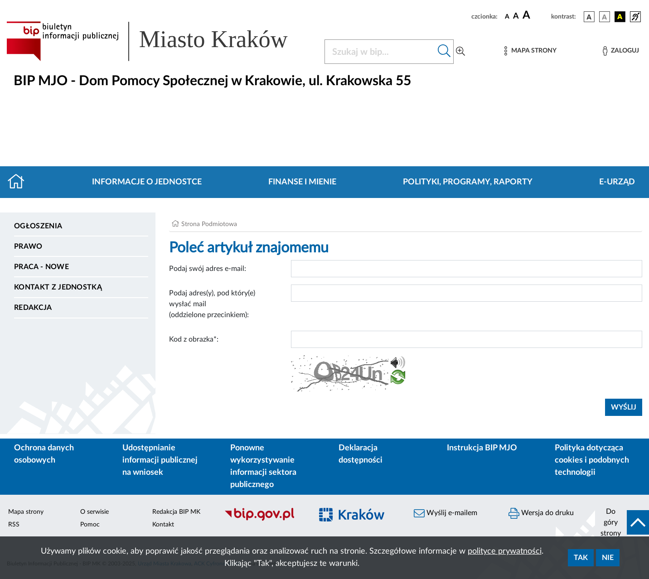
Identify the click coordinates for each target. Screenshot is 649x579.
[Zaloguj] (621, 51)
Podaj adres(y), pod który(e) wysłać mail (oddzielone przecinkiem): (212, 304)
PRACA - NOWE (41, 266)
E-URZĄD (617, 182)
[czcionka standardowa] (507, 16)
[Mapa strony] (530, 51)
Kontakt (163, 524)
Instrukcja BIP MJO (482, 448)
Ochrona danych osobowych (44, 454)
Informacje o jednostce (147, 182)
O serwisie (94, 512)
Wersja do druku (541, 513)
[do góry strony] (622, 522)
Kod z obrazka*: (193, 339)
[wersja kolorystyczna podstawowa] (589, 17)
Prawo (28, 246)
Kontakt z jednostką (58, 287)
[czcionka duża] (535, 15)
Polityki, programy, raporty (468, 182)
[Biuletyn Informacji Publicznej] (263, 519)
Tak (581, 557)
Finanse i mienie (302, 182)
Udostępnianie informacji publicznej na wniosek (160, 460)
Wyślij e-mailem (445, 513)
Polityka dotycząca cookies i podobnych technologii (592, 460)
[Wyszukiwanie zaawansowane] (460, 51)
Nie (608, 557)
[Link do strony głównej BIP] (160, 41)
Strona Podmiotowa (209, 224)
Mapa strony (26, 512)
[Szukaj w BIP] (380, 51)
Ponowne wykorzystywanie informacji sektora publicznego (263, 466)
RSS (13, 524)
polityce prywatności (505, 551)
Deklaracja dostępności (361, 454)
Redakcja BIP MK (176, 512)
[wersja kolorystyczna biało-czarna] (604, 17)
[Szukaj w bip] (444, 51)
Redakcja (33, 307)
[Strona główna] (20, 182)
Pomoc (90, 524)
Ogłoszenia (38, 226)
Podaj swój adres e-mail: (207, 268)
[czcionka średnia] (516, 16)
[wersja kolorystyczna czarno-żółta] (620, 17)
